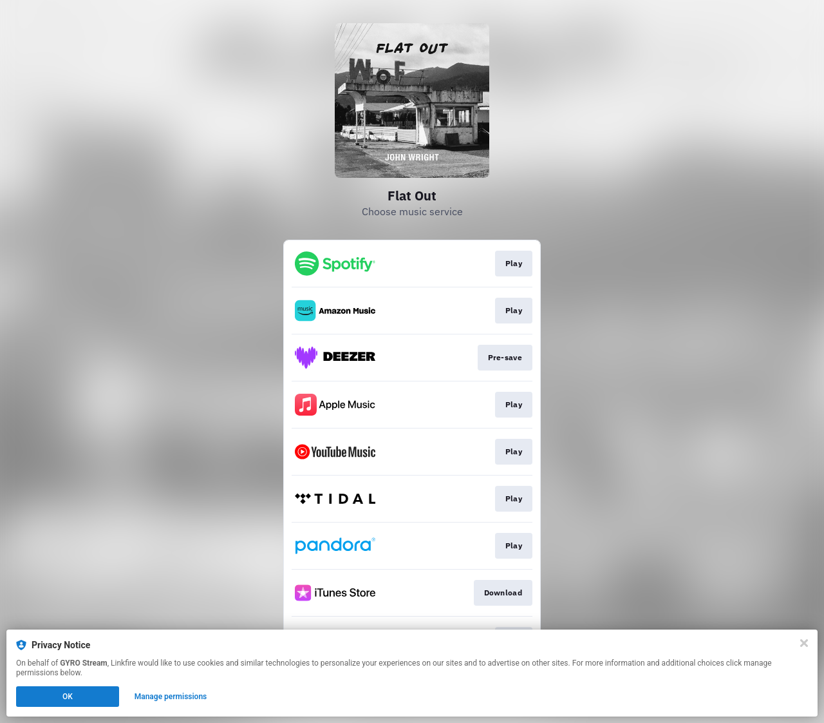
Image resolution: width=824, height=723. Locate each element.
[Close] (804, 643)
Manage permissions (171, 696)
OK (67, 696)
